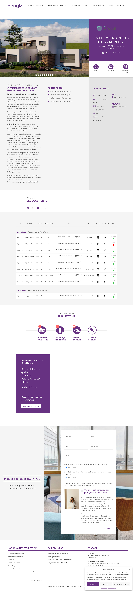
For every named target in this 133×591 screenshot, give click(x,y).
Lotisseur (11, 560)
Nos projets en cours (57, 5)
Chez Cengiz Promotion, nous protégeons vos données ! (95, 491)
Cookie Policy (104, 588)
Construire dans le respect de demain (60, 560)
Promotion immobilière (15, 557)
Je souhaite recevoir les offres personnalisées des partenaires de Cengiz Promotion (87, 474)
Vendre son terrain (79, 5)
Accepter (93, 584)
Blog (111, 5)
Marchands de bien (14, 563)
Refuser (105, 584)
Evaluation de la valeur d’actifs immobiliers (22, 572)
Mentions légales (112, 588)
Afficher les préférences (121, 584)
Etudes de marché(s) (14, 569)
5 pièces (31, 208)
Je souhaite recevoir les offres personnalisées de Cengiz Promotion (86, 465)
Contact (121, 5)
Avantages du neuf (54, 557)
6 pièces (41, 208)
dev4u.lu (82, 587)
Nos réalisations (35, 5)
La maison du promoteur (16, 554)
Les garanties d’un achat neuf (57, 563)
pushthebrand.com (62, 587)
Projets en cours (31, 406)
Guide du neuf (98, 5)
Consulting (11, 566)
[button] (129, 569)
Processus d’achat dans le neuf (58, 554)
